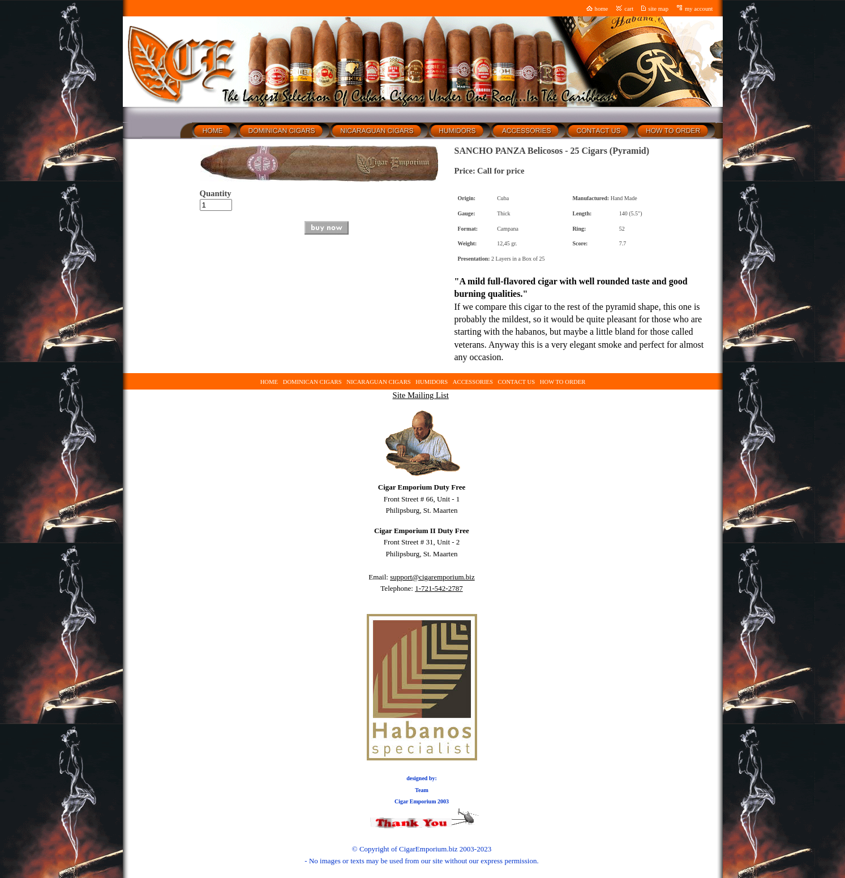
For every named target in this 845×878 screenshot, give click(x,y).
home (601, 9)
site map (658, 9)
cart (628, 9)
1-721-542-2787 (439, 588)
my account (699, 9)
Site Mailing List (420, 395)
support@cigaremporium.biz (432, 577)
